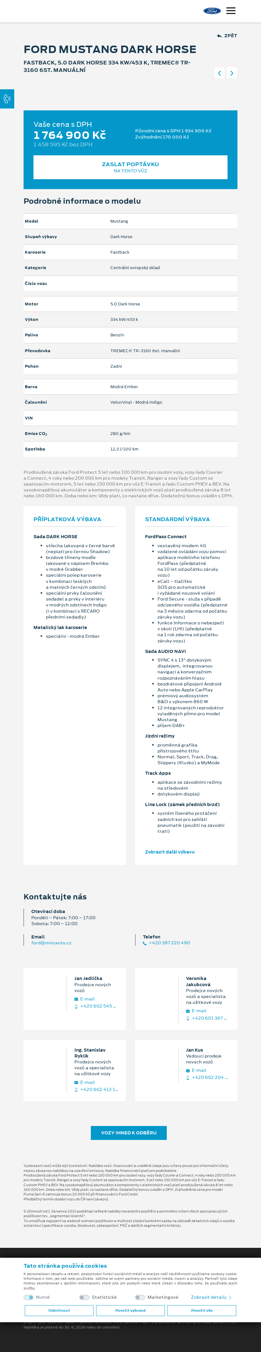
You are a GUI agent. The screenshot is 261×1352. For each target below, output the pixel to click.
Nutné (43, 1297)
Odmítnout (59, 1310)
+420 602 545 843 (96, 1006)
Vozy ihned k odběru (129, 1133)
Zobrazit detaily (211, 1297)
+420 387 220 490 (166, 943)
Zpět (227, 36)
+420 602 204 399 (208, 1077)
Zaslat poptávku (130, 167)
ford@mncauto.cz (51, 943)
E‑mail (84, 999)
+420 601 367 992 (208, 1018)
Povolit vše (202, 1310)
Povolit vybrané (130, 1310)
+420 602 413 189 (96, 1090)
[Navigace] (231, 11)
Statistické (104, 1297)
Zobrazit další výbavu (170, 852)
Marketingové (163, 1297)
